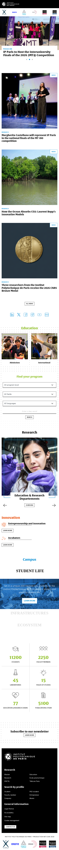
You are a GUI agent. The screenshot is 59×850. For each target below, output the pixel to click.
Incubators (14, 538)
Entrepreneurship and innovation (27, 523)
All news (29, 304)
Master (7, 774)
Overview (29, 505)
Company (7, 798)
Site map (7, 817)
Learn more (7, 530)
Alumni (32, 798)
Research (7, 778)
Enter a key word (29, 411)
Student (7, 792)
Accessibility (9, 813)
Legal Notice (9, 809)
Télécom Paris (35, 781)
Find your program (30, 376)
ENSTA (6, 781)
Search (29, 417)
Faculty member (10, 795)
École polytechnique (37, 778)
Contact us (10, 827)
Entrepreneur (34, 795)
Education (33, 774)
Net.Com (46, 837)
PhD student (34, 792)
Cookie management (11, 820)
